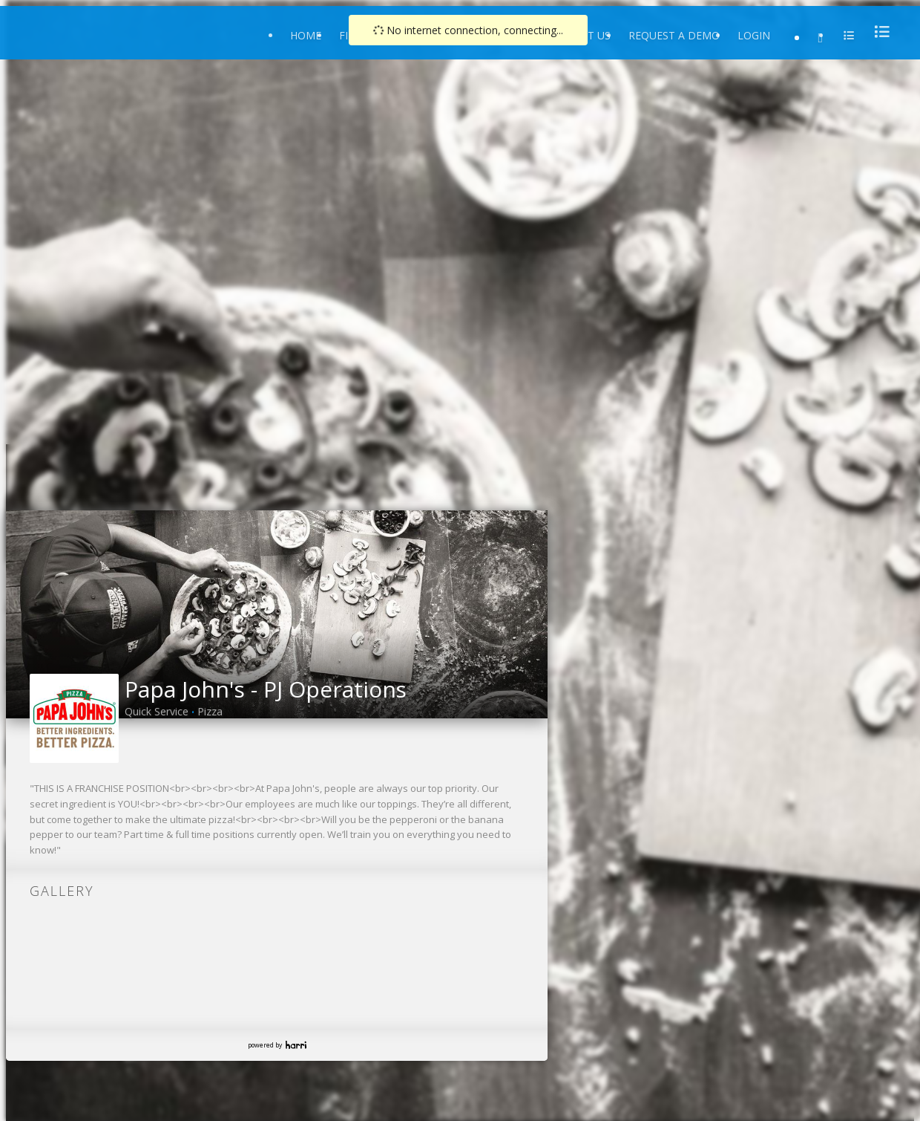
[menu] (878, 32)
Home (305, 35)
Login (753, 35)
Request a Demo (674, 35)
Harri (296, 1045)
